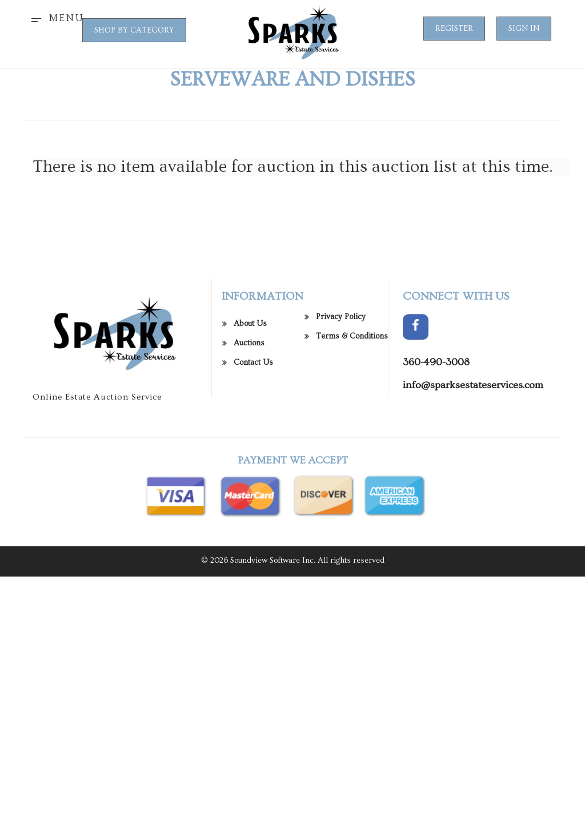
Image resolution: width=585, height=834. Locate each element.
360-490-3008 (436, 369)
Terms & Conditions (352, 343)
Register (454, 28)
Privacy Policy (341, 323)
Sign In (523, 28)
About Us (250, 330)
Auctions (249, 349)
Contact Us (253, 369)
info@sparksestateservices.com (473, 392)
